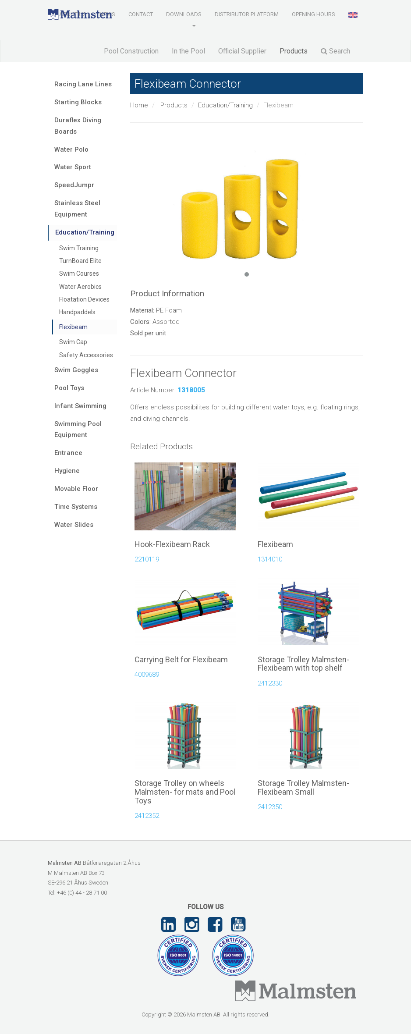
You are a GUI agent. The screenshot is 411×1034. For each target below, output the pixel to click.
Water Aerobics (80, 286)
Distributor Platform (247, 14)
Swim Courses (79, 273)
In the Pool (188, 51)
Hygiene (67, 471)
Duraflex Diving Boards (77, 125)
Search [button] (335, 51)
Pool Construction (131, 51)
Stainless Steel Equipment (77, 208)
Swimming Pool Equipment (78, 429)
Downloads (184, 14)
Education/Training (225, 105)
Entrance (68, 453)
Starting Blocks (78, 102)
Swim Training (79, 248)
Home (139, 105)
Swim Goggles (76, 370)
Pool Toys (69, 388)
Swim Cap (73, 341)
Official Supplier (242, 51)
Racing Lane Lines (83, 84)
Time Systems (75, 507)
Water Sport (72, 167)
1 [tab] (246, 274)
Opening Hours (313, 14)
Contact (140, 14)
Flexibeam (73, 326)
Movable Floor (76, 489)
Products (294, 51)
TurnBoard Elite (80, 260)
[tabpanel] (247, 202)
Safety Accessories (86, 355)
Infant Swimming (80, 406)
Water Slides (73, 525)
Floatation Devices (84, 299)
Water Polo (71, 149)
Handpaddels (77, 312)
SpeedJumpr (74, 185)
